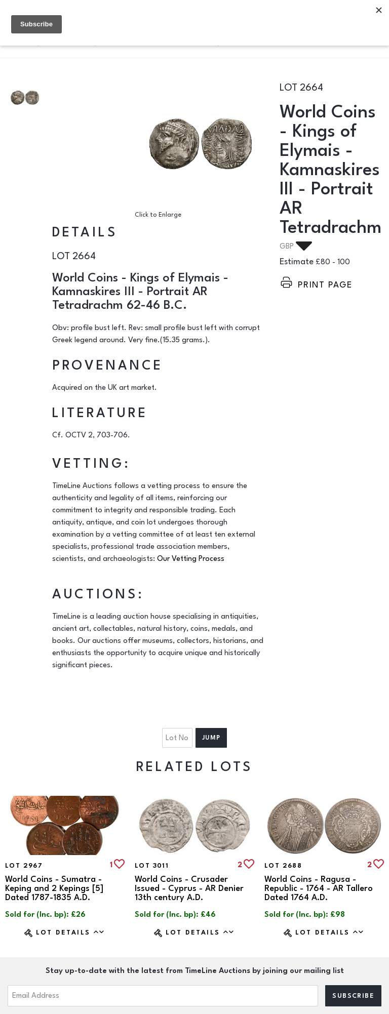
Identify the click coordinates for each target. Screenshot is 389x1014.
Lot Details (70, 932)
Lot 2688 (283, 865)
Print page (325, 285)
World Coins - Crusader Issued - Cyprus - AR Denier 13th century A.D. (189, 888)
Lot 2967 (24, 865)
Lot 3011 (152, 865)
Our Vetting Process (190, 558)
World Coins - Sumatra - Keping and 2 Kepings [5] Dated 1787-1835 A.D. (54, 888)
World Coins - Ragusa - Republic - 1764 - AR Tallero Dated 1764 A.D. (318, 888)
